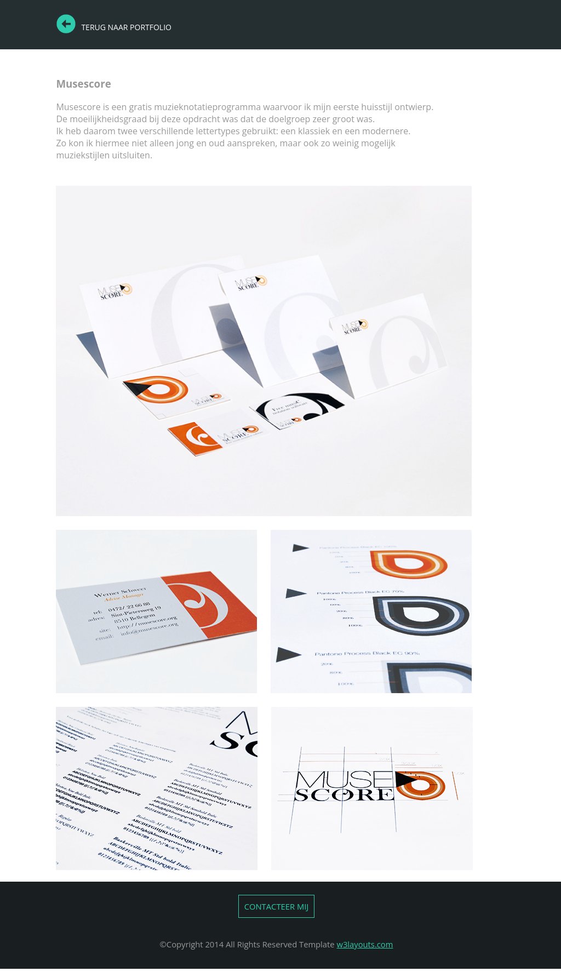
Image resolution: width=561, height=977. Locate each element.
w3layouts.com (364, 944)
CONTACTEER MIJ (276, 906)
